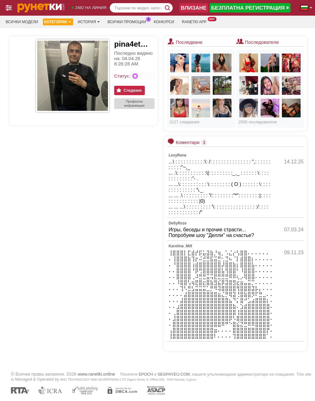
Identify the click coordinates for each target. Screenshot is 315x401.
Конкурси (164, 22)
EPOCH (146, 374)
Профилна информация (134, 103)
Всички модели (22, 22)
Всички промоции (128, 21)
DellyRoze (177, 223)
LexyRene (177, 155)
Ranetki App (196, 21)
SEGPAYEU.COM (174, 374)
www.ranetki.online (96, 374)
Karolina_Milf (180, 246)
